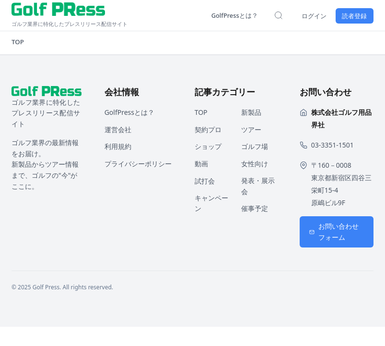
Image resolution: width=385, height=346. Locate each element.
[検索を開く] (270, 15)
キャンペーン (211, 203)
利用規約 (118, 146)
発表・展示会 (258, 186)
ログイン (307, 15)
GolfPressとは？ (223, 15)
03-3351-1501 (332, 144)
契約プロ (208, 129)
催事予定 (254, 208)
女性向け (254, 163)
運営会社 (118, 129)
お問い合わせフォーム (334, 232)
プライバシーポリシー (138, 163)
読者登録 (352, 15)
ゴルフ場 (254, 146)
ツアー (251, 129)
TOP (18, 42)
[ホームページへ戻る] (102, 15)
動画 (201, 163)
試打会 (205, 180)
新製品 (251, 112)
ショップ (208, 146)
